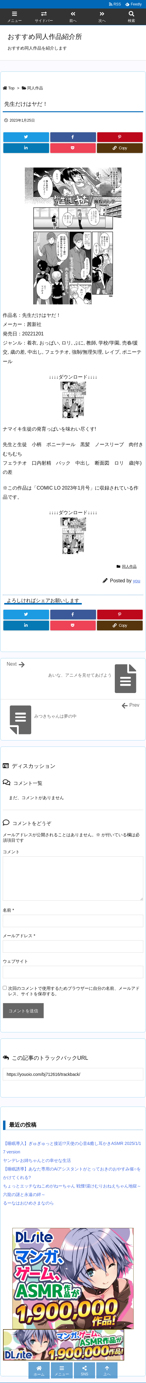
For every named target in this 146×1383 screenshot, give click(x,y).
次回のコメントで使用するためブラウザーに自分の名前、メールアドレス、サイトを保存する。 (74, 991)
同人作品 (35, 88)
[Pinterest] (120, 137)
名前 (8, 910)
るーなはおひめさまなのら (28, 1203)
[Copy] (120, 148)
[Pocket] (73, 148)
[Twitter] (26, 137)
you (136, 580)
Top (11, 88)
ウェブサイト (15, 961)
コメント (11, 851)
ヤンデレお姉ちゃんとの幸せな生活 (37, 1160)
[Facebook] (73, 137)
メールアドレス (19, 935)
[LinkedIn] (26, 148)
